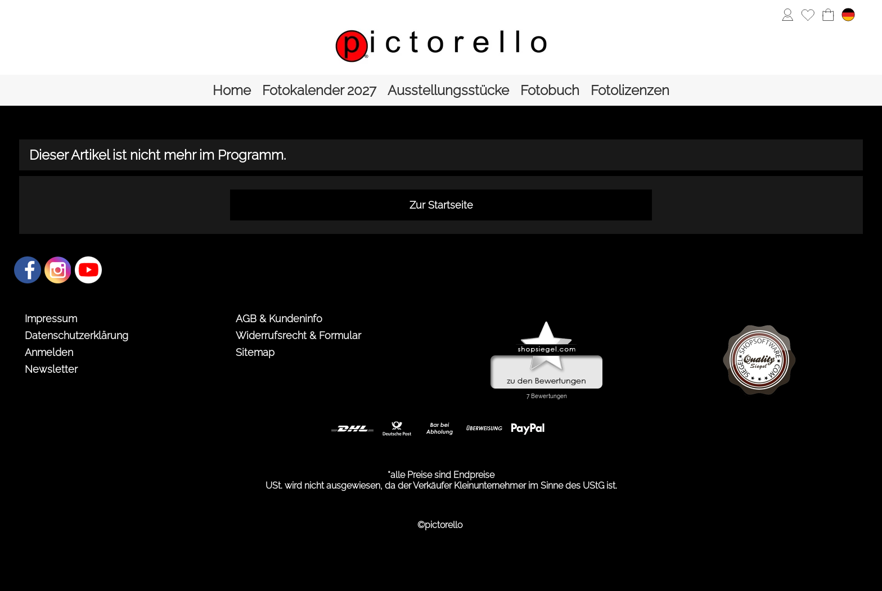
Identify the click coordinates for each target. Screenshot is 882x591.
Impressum (51, 318)
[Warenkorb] (828, 14)
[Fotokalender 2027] (319, 90)
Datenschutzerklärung (76, 335)
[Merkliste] (807, 14)
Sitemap (255, 352)
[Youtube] (88, 270)
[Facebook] (28, 270)
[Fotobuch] (550, 90)
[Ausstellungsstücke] (448, 90)
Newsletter (51, 369)
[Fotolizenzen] (630, 90)
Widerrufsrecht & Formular (298, 335)
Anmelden (49, 352)
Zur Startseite (441, 205)
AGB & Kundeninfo (279, 318)
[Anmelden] (787, 14)
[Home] (231, 90)
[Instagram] (58, 270)
